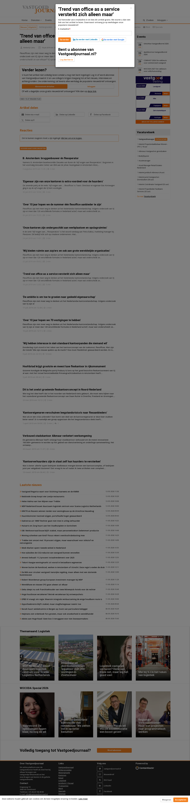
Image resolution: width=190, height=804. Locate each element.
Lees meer (83, 799)
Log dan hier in (66, 60)
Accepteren (180, 800)
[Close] (131, 8)
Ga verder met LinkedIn (85, 39)
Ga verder (64, 39)
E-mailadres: (64, 29)
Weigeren (166, 800)
